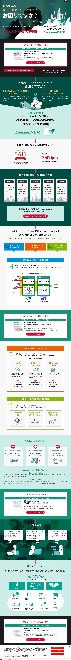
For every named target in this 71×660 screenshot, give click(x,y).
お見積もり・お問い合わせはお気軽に (18, 73)
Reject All (58, 650)
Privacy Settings (57, 647)
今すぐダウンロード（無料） (34, 65)
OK (57, 653)
